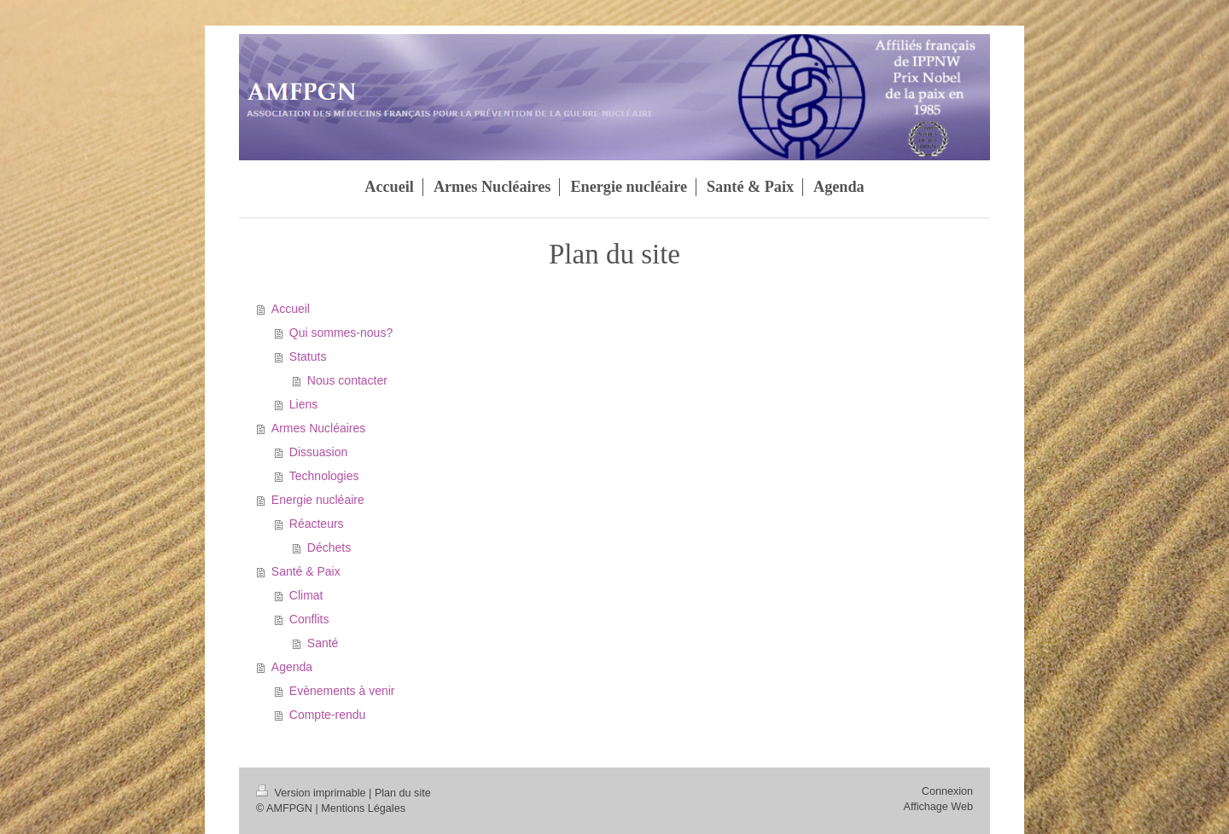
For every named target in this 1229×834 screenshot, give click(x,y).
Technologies (324, 476)
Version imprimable (312, 793)
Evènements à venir (342, 691)
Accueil (290, 309)
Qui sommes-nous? (341, 332)
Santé (323, 643)
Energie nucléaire (317, 500)
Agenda (291, 667)
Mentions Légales (363, 808)
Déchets (329, 547)
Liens (303, 404)
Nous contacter (347, 380)
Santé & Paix (306, 571)
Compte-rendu (327, 714)
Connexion (947, 791)
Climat (306, 595)
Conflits (309, 619)
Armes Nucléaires (318, 428)
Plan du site (403, 793)
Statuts (308, 356)
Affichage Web (938, 807)
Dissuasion (318, 452)
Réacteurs (316, 523)
